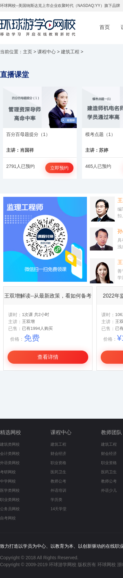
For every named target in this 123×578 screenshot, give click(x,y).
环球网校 (106, 564)
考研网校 (8, 472)
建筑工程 (70, 51)
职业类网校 (10, 499)
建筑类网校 (10, 444)
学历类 (56, 499)
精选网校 (10, 432)
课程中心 (46, 51)
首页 (104, 27)
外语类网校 (10, 462)
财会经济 (58, 453)
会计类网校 (10, 453)
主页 (27, 51)
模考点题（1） (100, 134)
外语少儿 (109, 490)
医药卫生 (58, 472)
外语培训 (58, 490)
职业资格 (58, 462)
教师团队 (111, 432)
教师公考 (58, 481)
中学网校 (8, 481)
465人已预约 (98, 166)
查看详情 (47, 357)
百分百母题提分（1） (28, 134)
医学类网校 (10, 490)
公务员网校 (10, 509)
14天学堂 (59, 509)
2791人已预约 (20, 166)
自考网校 (8, 518)
